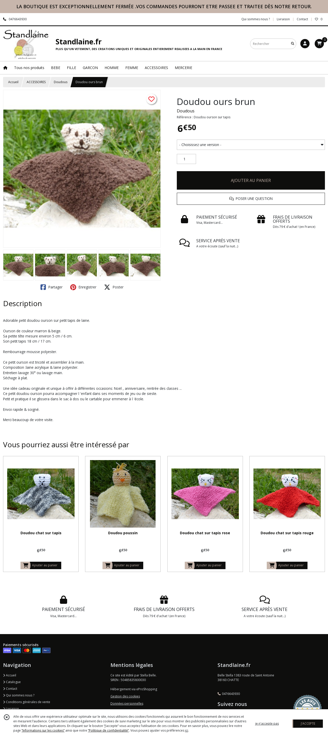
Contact (302, 19)
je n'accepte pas (267, 723)
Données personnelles (126, 703)
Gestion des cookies (125, 696)
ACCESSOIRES (36, 82)
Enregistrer (83, 287)
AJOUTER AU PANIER (251, 180)
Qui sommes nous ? (18, 695)
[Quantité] (186, 159)
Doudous (60, 82)
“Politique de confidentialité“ (108, 730)
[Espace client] (305, 43)
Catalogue (12, 682)
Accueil (13, 82)
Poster (114, 287)
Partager (51, 287)
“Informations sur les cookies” (43, 730)
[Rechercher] (292, 44)
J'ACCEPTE (308, 723)
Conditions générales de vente (26, 702)
